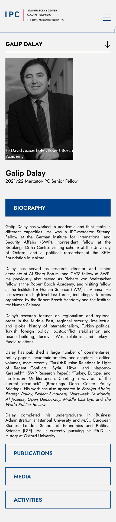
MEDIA (22, 477)
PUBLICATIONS (33, 453)
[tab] (58, 208)
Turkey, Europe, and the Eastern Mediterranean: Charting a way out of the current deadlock (58, 378)
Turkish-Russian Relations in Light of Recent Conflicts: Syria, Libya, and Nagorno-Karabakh (58, 368)
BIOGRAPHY (30, 208)
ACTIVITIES (28, 500)
